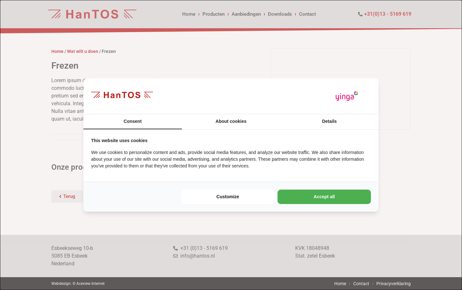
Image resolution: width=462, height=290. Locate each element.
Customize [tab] (228, 196)
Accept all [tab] (324, 196)
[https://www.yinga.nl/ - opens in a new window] (347, 96)
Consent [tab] (132, 121)
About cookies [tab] (231, 121)
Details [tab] (329, 121)
